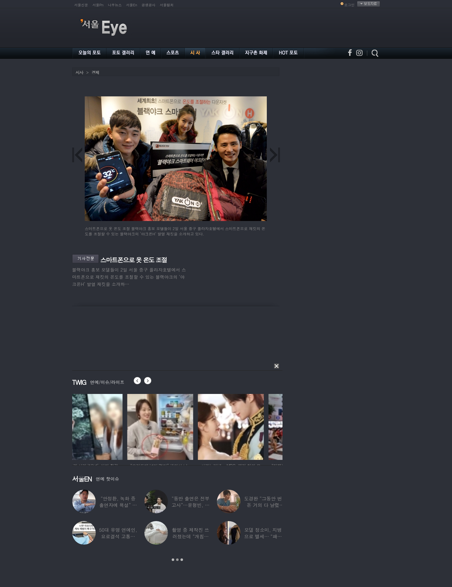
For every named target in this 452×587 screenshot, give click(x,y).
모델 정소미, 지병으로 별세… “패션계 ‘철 (263, 536)
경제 (95, 72)
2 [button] (177, 559)
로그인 (349, 5)
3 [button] (181, 559)
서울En (131, 5)
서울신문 (81, 5)
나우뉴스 (115, 5)
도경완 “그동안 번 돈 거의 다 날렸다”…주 (263, 505)
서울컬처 (167, 5)
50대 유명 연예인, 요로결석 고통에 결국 (118, 536)
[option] (105, 426)
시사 (79, 72)
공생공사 (148, 5)
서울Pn (98, 5)
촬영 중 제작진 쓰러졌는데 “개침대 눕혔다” (190, 536)
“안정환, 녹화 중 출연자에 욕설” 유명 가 (118, 505)
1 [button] (173, 559)
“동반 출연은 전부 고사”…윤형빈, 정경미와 (190, 505)
